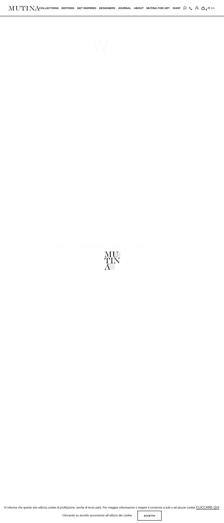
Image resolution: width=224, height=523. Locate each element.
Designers (107, 8)
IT (209, 8)
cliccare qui (207, 508)
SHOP (176, 8)
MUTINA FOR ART (158, 8)
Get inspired (87, 8)
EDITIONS (68, 8)
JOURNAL (124, 8)
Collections (49, 8)
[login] (196, 7)
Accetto (149, 515)
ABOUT (139, 8)
